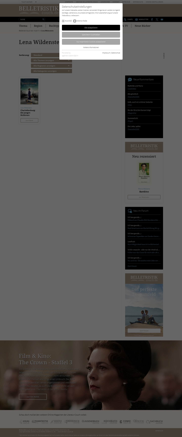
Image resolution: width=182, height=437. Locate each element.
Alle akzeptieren (91, 27)
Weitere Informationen (91, 47)
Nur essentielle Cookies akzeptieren (91, 41)
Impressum (106, 53)
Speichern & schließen (91, 34)
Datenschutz (115, 53)
